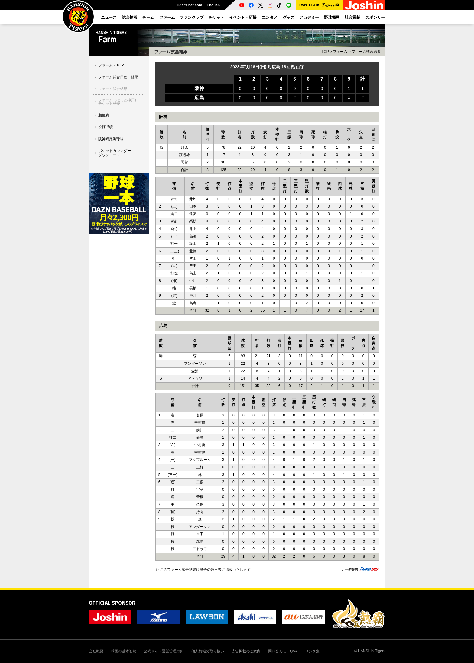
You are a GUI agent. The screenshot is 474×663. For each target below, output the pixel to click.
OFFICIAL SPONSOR (112, 603)
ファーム (340, 52)
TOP (325, 52)
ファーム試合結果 (112, 89)
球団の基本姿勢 (123, 651)
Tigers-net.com (189, 5)
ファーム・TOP (111, 65)
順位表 (103, 115)
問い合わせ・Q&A (282, 651)
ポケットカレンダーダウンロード (114, 153)
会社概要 (96, 651)
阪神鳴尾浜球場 (111, 139)
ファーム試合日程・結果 (118, 77)
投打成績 (105, 127)
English (213, 5)
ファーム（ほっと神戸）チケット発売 (118, 102)
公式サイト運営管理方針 (164, 651)
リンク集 (312, 651)
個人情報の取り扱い (207, 651)
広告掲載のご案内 (246, 651)
